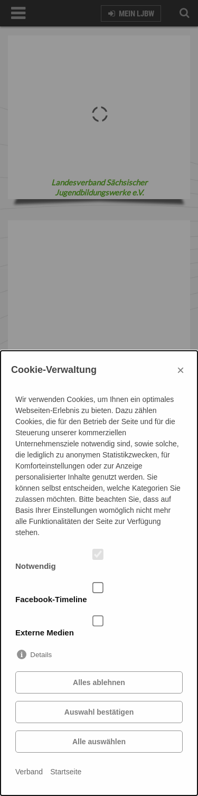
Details (41, 655)
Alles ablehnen (99, 682)
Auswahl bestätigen (99, 712)
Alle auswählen (99, 741)
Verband (29, 771)
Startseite (65, 771)
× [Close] (180, 370)
